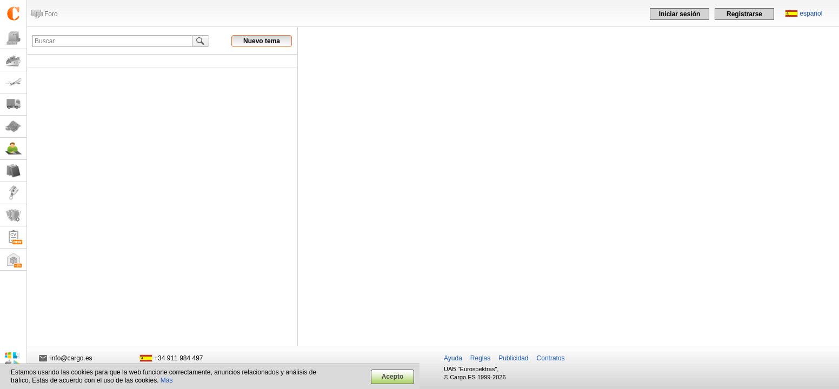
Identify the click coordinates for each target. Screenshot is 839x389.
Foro (51, 14)
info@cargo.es (71, 358)
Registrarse (744, 14)
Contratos (551, 358)
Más (167, 380)
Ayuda (453, 358)
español (811, 13)
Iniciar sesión (680, 14)
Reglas (480, 358)
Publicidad (513, 358)
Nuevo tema (261, 41)
